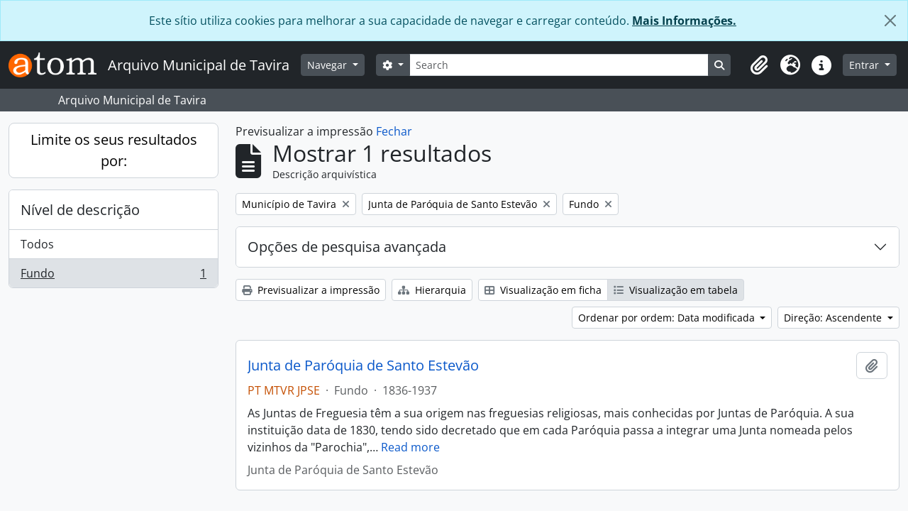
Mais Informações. (684, 20)
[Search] (559, 65)
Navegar (328, 65)
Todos (37, 244)
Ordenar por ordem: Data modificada (668, 317)
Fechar (394, 131)
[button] (759, 65)
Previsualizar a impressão (311, 290)
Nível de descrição (80, 209)
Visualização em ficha (543, 290)
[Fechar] (890, 20)
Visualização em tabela (676, 290)
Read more (410, 447)
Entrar (865, 65)
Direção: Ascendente (834, 317)
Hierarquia (432, 290)
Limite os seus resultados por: (114, 150)
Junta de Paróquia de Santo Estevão (363, 365)
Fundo (113, 276)
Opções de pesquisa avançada (347, 246)
